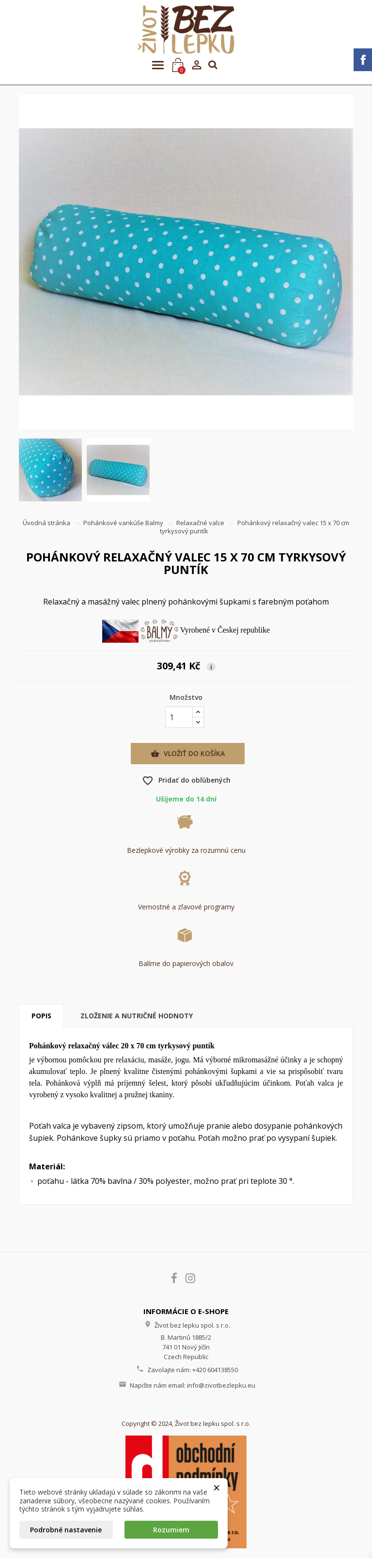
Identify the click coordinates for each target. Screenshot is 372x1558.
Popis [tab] (41, 1015)
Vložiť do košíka (188, 753)
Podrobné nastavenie (66, 1529)
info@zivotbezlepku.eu (221, 1385)
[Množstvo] (179, 717)
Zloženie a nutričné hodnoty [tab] (136, 1015)
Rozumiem (171, 1529)
